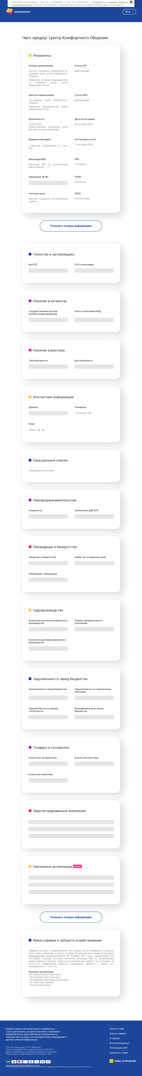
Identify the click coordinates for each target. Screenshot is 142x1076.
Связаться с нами (119, 1053)
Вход (128, 12)
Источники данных (119, 1043)
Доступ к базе (117, 1029)
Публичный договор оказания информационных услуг (23, 1065)
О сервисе (115, 1038)
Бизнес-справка (118, 1033)
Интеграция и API (119, 1048)
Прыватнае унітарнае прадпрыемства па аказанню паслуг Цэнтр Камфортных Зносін (48, 83)
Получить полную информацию (71, 226)
